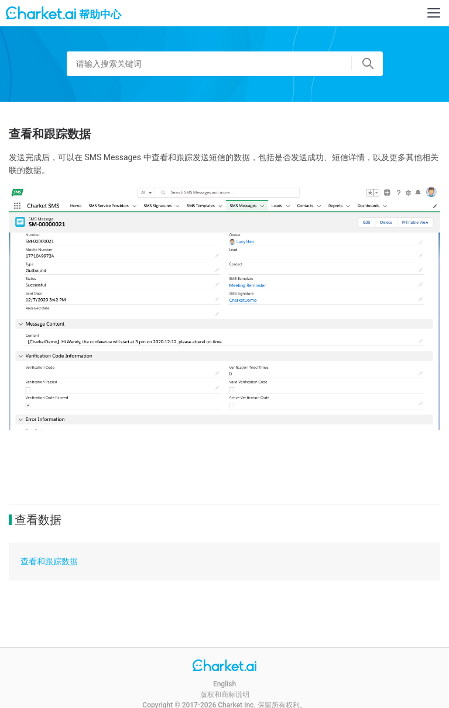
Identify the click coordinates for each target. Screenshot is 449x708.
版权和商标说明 (224, 694)
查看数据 (38, 520)
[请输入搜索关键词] (225, 63)
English (224, 684)
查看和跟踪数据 (49, 561)
